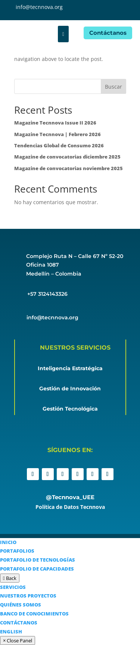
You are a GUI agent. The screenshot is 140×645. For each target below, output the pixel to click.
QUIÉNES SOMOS (20, 604)
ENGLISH (11, 631)
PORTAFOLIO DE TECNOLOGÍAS (37, 559)
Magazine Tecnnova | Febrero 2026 (57, 134)
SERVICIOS (13, 587)
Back (9, 578)
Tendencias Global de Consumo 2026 (59, 145)
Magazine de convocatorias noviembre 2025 (68, 168)
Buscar (113, 86)
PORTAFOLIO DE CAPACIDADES (37, 568)
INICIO (8, 542)
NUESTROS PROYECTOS (28, 595)
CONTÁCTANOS (18, 622)
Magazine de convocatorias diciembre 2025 (67, 156)
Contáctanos (108, 32)
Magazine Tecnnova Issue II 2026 (55, 122)
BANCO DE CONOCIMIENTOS (34, 613)
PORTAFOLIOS (17, 550)
